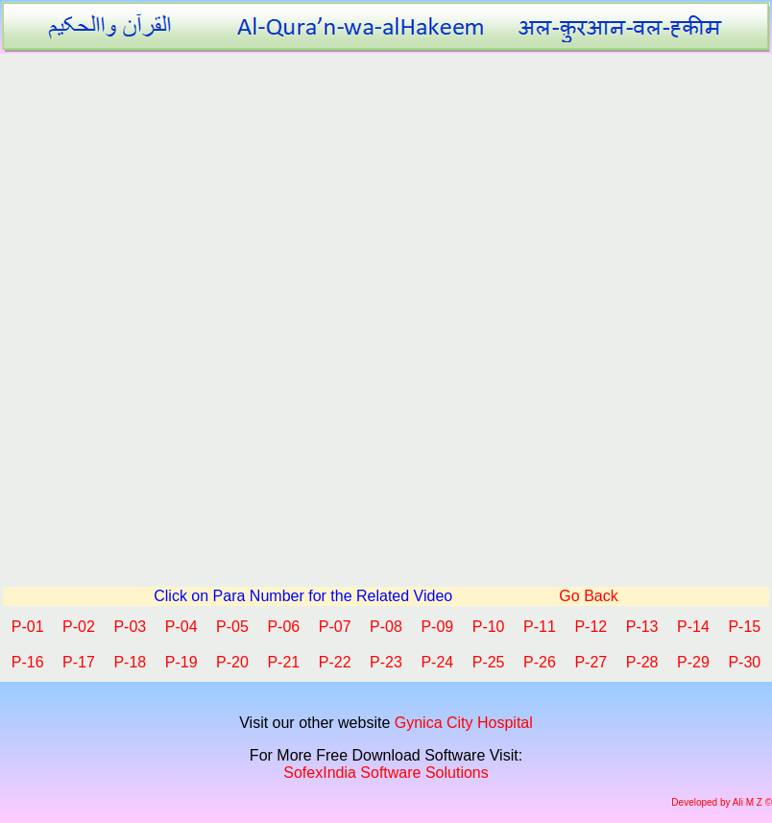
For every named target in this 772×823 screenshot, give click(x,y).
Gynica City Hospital (464, 722)
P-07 (335, 626)
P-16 (28, 662)
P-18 (129, 662)
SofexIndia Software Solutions (385, 772)
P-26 (539, 662)
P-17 (78, 662)
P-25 (488, 662)
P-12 (590, 626)
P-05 (232, 626)
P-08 (386, 626)
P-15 (744, 626)
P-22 (335, 662)
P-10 (488, 626)
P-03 (129, 626)
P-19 (181, 662)
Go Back (586, 596)
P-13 (642, 626)
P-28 (642, 662)
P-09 (437, 626)
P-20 (232, 662)
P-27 (590, 662)
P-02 (78, 626)
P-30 (744, 662)
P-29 (693, 662)
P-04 (181, 626)
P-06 (283, 626)
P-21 (283, 662)
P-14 (693, 626)
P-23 (386, 662)
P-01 (28, 626)
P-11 (539, 626)
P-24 (437, 662)
